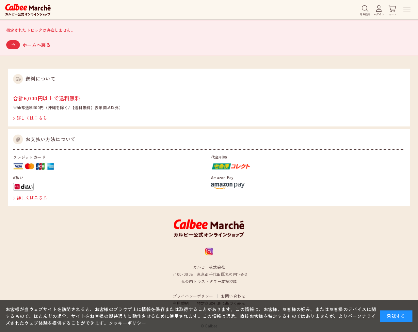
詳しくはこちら (32, 118)
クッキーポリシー (127, 323)
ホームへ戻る (37, 45)
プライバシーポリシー (193, 296)
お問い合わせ (233, 296)
